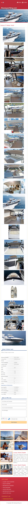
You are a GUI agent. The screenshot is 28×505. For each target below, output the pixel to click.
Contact (25, 2)
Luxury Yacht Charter (19, 452)
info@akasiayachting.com (8, 498)
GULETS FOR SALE (7, 493)
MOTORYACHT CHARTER (8, 485)
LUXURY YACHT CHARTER (8, 481)
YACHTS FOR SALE (7, 489)
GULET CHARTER (6, 483)
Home (19, 2)
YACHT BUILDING (6, 487)
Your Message (14, 413)
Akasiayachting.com (9, 8)
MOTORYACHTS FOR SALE (8, 491)
